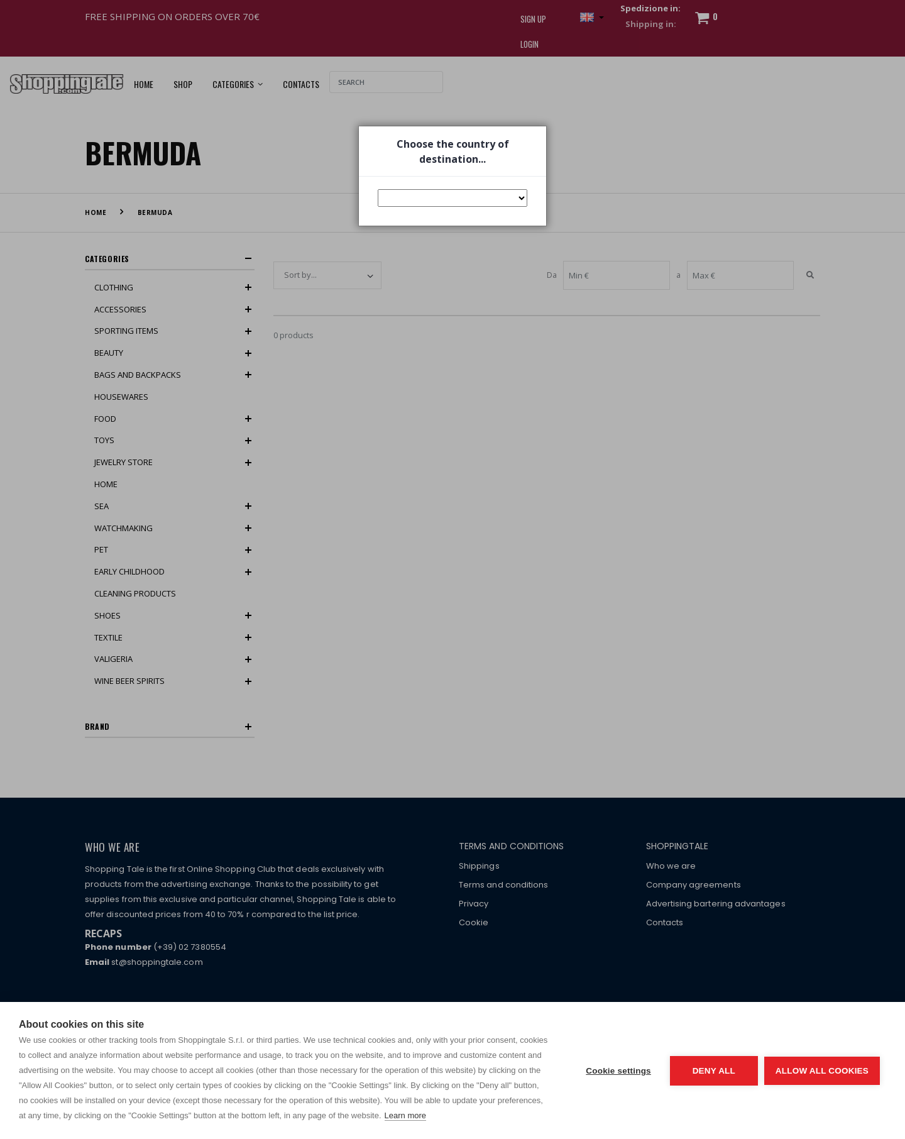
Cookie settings (618, 1071)
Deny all (714, 1071)
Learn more (405, 1115)
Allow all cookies (822, 1071)
